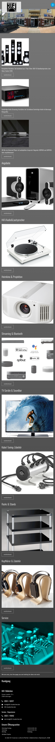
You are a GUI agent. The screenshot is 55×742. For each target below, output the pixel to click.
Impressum (42, 738)
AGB (48, 738)
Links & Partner (24, 738)
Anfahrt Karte (6, 734)
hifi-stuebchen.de (10, 707)
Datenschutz (34, 738)
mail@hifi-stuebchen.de (12, 704)
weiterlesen (8, 75)
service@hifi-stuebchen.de (13, 719)
